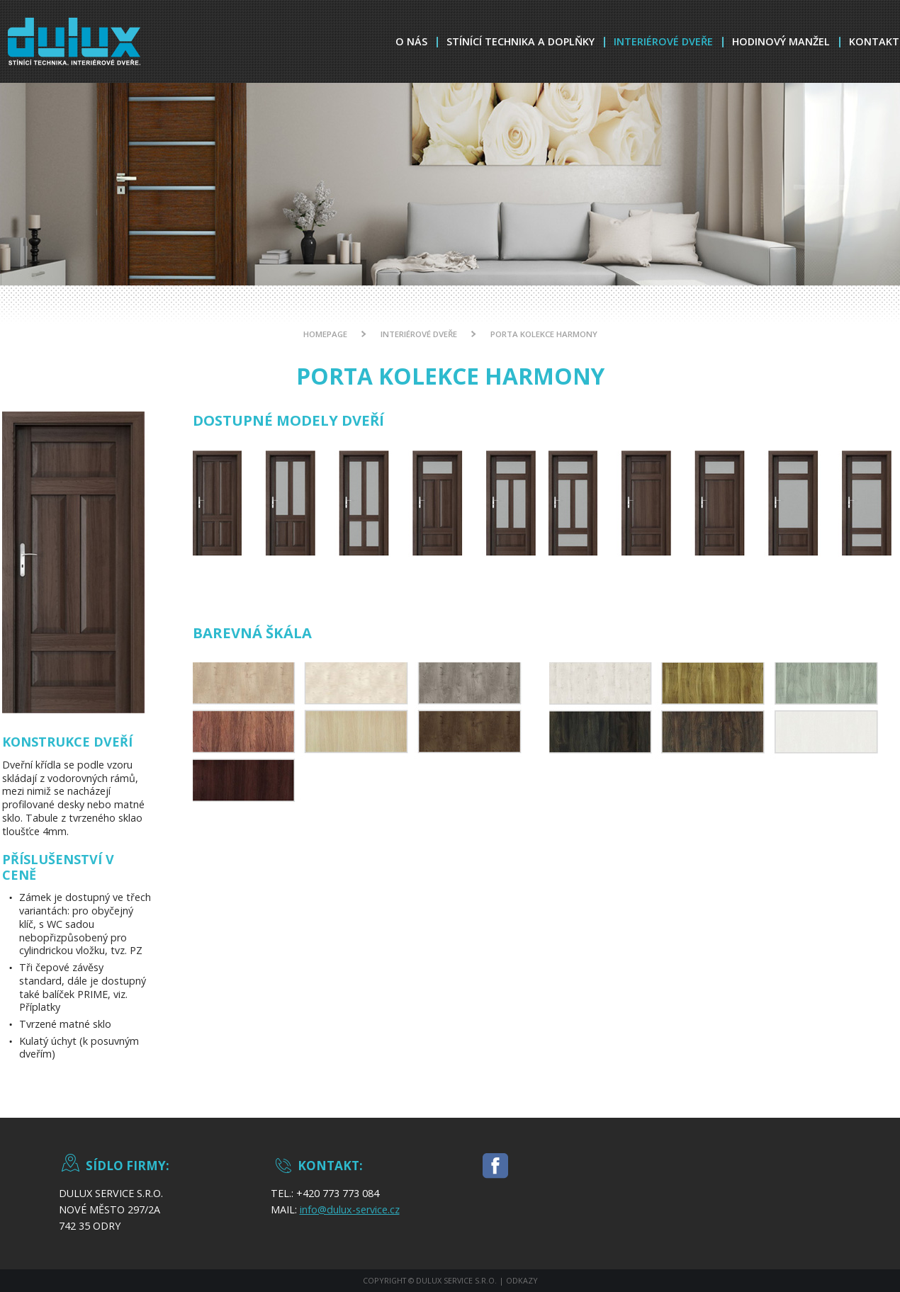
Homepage (325, 334)
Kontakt (874, 41)
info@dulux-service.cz (350, 1209)
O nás (411, 41)
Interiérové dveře (663, 41)
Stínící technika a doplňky (520, 41)
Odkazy (522, 1280)
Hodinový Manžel (781, 41)
